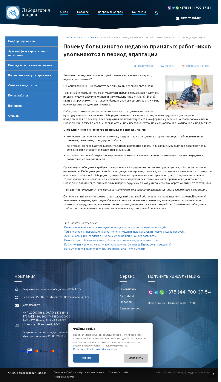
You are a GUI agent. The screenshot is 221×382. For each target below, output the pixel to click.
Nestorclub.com (202, 372)
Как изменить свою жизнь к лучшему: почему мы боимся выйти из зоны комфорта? (117, 245)
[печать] (168, 66)
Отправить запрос (110, 12)
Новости (83, 12)
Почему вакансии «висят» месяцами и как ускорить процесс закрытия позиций (115, 227)
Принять (86, 358)
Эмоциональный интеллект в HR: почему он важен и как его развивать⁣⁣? (110, 236)
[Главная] (27, 12)
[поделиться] (143, 66)
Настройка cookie (64, 376)
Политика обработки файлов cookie (95, 349)
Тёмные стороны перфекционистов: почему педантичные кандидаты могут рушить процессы (124, 232)
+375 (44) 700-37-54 (189, 8)
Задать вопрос (130, 309)
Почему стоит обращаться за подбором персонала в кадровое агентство (111, 240)
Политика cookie (118, 372)
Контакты (139, 12)
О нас (64, 12)
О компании (128, 289)
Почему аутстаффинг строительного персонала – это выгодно (104, 249)
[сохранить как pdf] (195, 66)
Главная (68, 37)
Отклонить (136, 358)
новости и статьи (86, 37)
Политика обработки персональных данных (79, 372)
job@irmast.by (188, 18)
